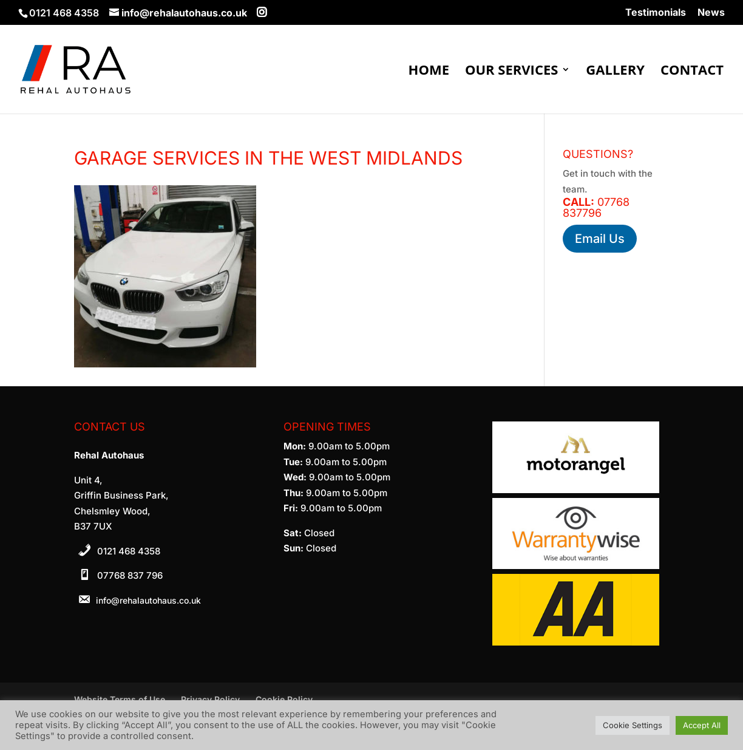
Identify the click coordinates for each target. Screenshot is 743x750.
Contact (692, 71)
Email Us (600, 238)
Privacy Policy (210, 699)
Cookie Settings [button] (632, 725)
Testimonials (655, 12)
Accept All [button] (702, 725)
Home (429, 71)
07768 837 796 (130, 575)
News (711, 12)
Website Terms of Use (119, 699)
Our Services (511, 71)
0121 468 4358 (128, 551)
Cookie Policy (284, 699)
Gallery (615, 71)
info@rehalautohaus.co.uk (148, 600)
